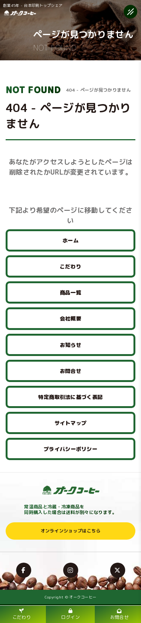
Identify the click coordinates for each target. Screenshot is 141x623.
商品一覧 (70, 292)
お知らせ (70, 344)
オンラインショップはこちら (71, 531)
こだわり (70, 266)
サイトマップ (71, 423)
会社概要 (70, 318)
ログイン (70, 614)
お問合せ (70, 370)
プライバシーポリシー (70, 449)
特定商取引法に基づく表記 (70, 396)
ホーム (70, 240)
